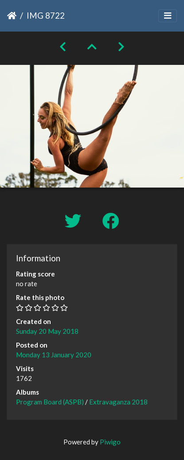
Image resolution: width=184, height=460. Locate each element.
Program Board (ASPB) (50, 402)
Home (11, 15)
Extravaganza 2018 (118, 402)
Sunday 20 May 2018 (47, 331)
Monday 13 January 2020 (53, 355)
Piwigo (110, 442)
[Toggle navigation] (167, 15)
